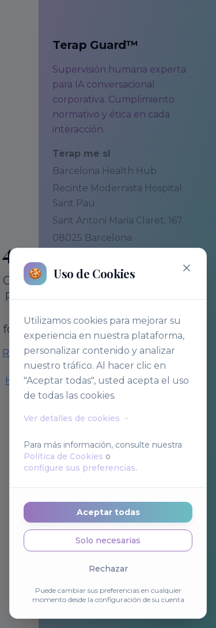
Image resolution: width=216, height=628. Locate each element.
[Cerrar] (186, 268)
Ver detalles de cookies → (77, 418)
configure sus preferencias (79, 468)
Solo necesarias (108, 540)
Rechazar (108, 568)
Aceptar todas (108, 512)
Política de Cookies (63, 456)
